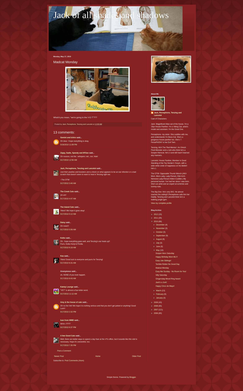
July (158, 243)
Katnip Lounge (66, 287)
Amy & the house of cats (71, 302)
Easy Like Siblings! (163, 261)
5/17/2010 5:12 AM (68, 214)
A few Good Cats (67, 336)
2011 (156, 218)
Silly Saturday (161, 275)
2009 (156, 302)
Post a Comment (64, 351)
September (161, 236)
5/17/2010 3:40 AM (68, 183)
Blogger (132, 377)
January (159, 298)
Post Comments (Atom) (74, 360)
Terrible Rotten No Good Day (167, 264)
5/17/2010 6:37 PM (68, 327)
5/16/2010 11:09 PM (68, 145)
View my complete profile (161, 203)
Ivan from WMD (67, 320)
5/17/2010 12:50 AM (68, 160)
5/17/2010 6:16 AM (68, 247)
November (160, 228)
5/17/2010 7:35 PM (68, 345)
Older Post (136, 356)
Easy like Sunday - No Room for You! (171, 271)
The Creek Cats (67, 191)
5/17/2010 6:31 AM (68, 263)
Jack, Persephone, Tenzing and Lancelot (78, 168)
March (159, 290)
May (158, 250)
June (158, 246)
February (160, 294)
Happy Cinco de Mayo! (165, 286)
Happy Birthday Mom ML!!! (167, 257)
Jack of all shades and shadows (111, 15)
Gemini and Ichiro (68, 137)
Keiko (62, 238)
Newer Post (59, 356)
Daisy (62, 222)
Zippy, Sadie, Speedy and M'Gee (74, 153)
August (159, 239)
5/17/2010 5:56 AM (68, 229)
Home (97, 356)
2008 (156, 306)
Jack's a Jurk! (161, 282)
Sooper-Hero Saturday (165, 253)
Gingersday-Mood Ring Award (168, 279)
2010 (156, 221)
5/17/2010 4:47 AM (68, 199)
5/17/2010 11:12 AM (68, 294)
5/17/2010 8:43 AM (68, 278)
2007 (156, 310)
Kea (62, 256)
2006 (156, 313)
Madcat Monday (162, 268)
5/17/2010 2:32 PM (68, 312)
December (160, 225)
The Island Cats (67, 207)
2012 (156, 214)
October (159, 232)
